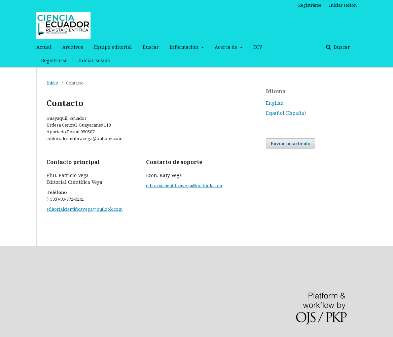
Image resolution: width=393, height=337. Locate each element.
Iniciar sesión (94, 60)
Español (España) (286, 113)
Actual (43, 47)
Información (185, 47)
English (275, 103)
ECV (257, 47)
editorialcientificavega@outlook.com (84, 209)
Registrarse (54, 60)
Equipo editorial (113, 47)
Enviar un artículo (291, 143)
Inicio (52, 83)
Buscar (151, 47)
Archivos (72, 47)
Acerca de (227, 47)
